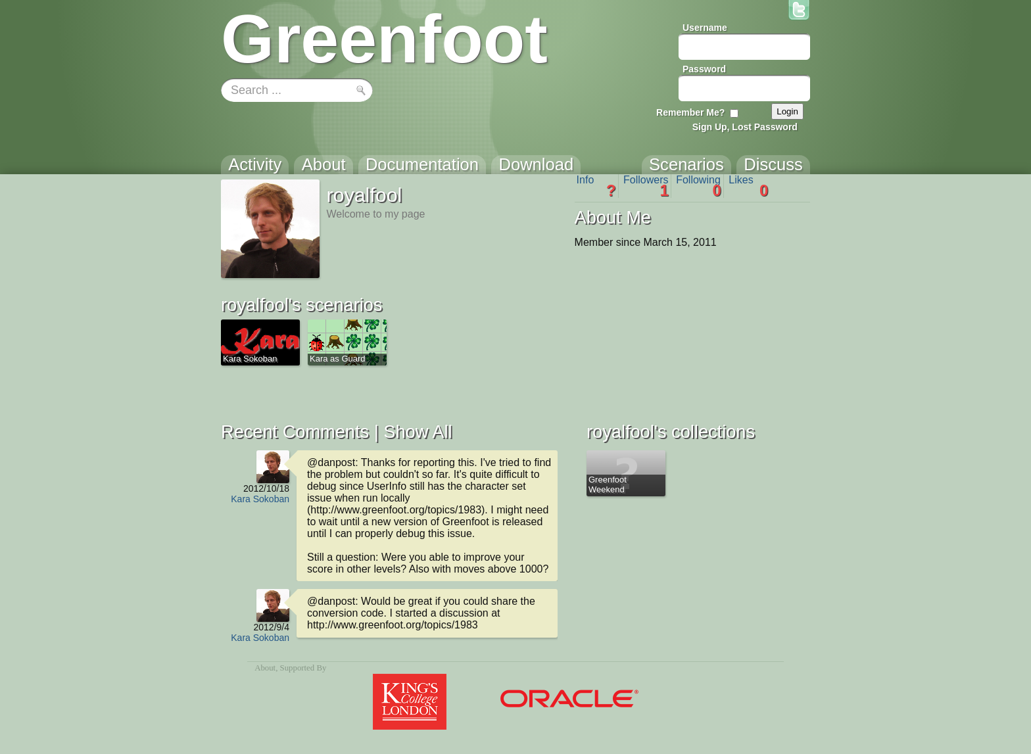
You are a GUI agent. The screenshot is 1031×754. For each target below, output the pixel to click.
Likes (748, 186)
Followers (646, 186)
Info (596, 186)
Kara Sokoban (260, 499)
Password (704, 69)
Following (698, 186)
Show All (417, 431)
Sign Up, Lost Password (745, 127)
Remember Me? (690, 112)
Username (705, 27)
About (265, 667)
